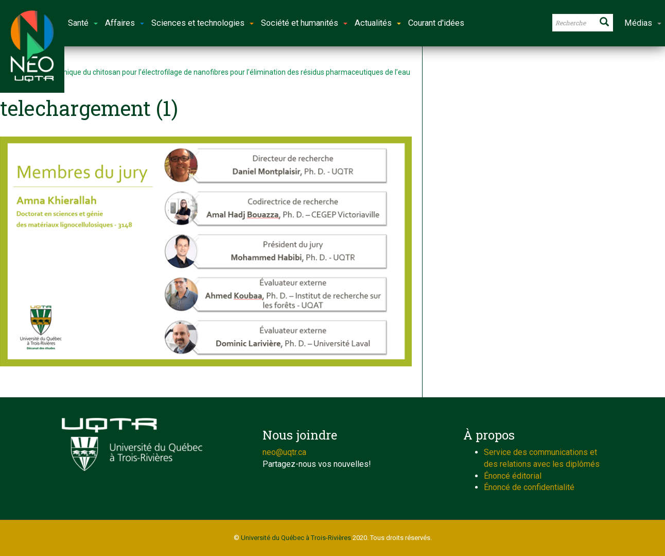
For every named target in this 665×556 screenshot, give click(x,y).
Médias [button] (642, 23)
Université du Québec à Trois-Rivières (296, 538)
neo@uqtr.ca (284, 452)
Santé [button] (83, 23)
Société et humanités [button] (304, 23)
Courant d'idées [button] (436, 23)
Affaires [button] (124, 23)
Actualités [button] (378, 23)
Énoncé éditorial (512, 476)
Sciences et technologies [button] (202, 23)
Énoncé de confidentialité (529, 487)
